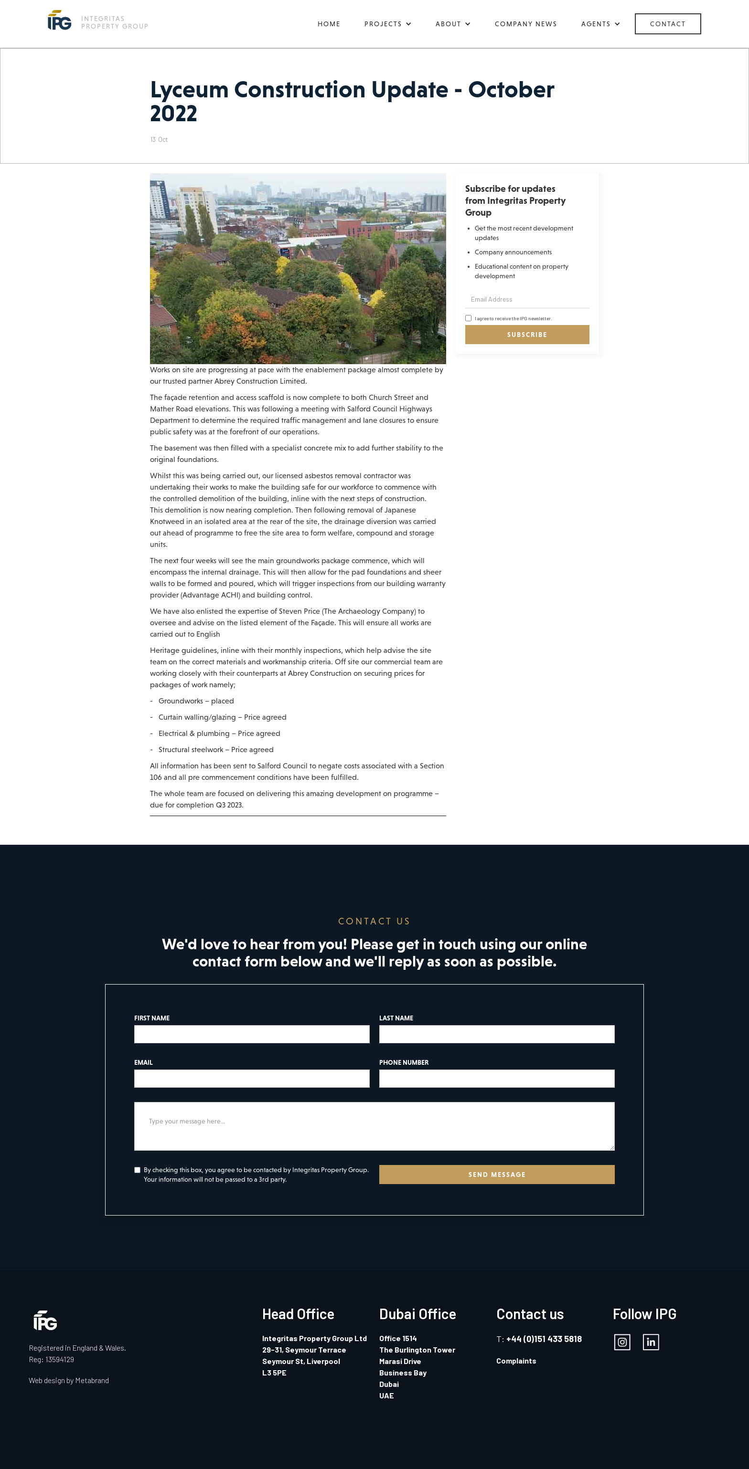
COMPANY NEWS (526, 24)
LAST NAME (396, 1018)
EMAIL (143, 1062)
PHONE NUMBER (403, 1062)
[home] (98, 20)
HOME (329, 24)
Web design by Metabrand (69, 1380)
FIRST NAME (152, 1018)
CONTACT (668, 24)
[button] (388, 24)
